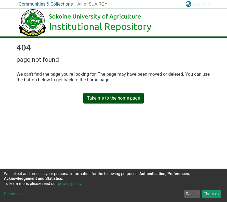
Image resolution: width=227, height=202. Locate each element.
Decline (192, 194)
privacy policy (69, 183)
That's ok (211, 194)
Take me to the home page (113, 98)
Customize (13, 194)
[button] (188, 4)
